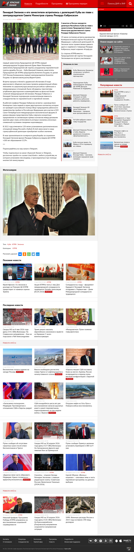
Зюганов (20, 244)
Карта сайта (67, 549)
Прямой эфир (38, 542)
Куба (9, 244)
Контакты (6, 539)
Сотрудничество (23, 542)
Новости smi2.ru (9, 343)
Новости (28, 3)
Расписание (37, 539)
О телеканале (7, 542)
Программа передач (76, 3)
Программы (57, 3)
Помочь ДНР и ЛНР (116, 3)
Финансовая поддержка (72, 542)
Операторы (22, 539)
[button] (93, 175)
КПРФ (14, 244)
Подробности (42, 3)
